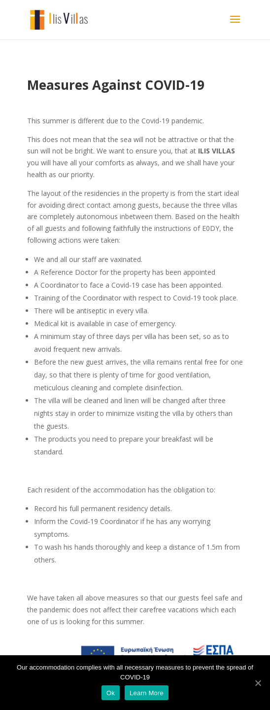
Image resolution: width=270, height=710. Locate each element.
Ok (110, 693)
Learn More (147, 693)
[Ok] (258, 683)
